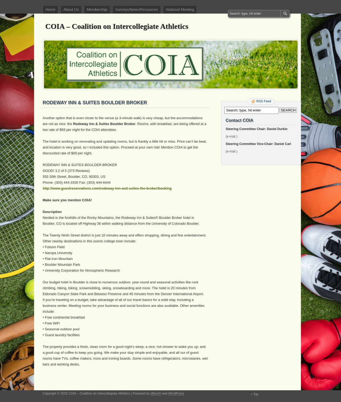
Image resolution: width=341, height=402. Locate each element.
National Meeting (180, 9)
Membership (97, 9)
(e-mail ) (231, 136)
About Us (71, 9)
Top (255, 394)
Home (50, 9)
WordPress (176, 393)
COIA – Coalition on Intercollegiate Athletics (116, 26)
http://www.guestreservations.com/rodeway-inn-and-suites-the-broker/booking (107, 188)
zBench (156, 393)
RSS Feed (263, 101)
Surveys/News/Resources (136, 9)
